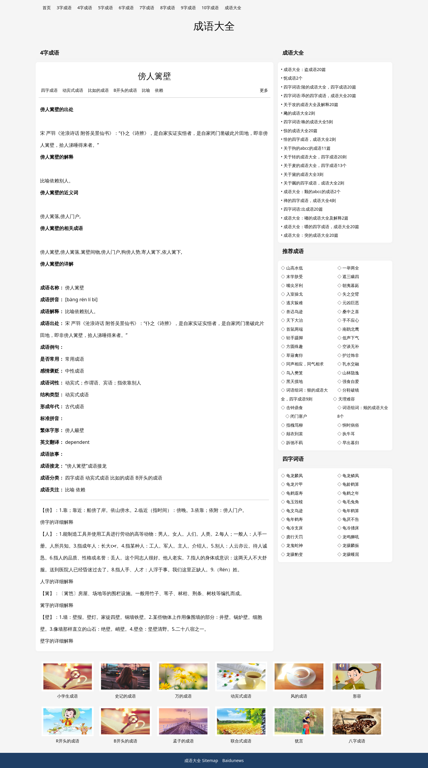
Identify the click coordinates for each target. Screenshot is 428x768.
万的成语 (183, 680)
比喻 (146, 90)
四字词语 (293, 458)
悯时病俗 (350, 425)
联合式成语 (241, 725)
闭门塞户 (298, 416)
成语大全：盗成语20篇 (305, 69)
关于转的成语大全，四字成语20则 (315, 157)
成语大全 (233, 7)
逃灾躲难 (294, 302)
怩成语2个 (293, 78)
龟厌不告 (350, 519)
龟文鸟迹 (294, 510)
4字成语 (84, 7)
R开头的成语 (68, 725)
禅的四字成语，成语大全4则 (310, 200)
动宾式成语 (72, 90)
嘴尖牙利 (294, 285)
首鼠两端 (294, 329)
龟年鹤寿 (294, 519)
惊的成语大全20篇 (300, 130)
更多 (264, 90)
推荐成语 (293, 251)
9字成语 (188, 7)
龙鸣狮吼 (350, 537)
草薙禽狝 (294, 355)
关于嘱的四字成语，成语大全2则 (314, 183)
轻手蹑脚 (294, 337)
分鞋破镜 (350, 390)
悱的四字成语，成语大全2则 (310, 139)
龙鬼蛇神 (294, 545)
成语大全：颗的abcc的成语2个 (312, 191)
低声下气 (350, 337)
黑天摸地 (294, 381)
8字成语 (167, 7)
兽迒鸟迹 (294, 311)
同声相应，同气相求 (305, 364)
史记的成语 (125, 680)
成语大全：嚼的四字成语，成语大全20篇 (321, 226)
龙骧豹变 (294, 554)
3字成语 (64, 7)
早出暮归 (350, 442)
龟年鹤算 (350, 510)
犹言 (299, 725)
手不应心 (350, 320)
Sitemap (210, 760)
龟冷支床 (294, 528)
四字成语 (49, 90)
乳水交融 (350, 364)
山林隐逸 (350, 373)
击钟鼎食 (294, 407)
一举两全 (350, 268)
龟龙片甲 (294, 484)
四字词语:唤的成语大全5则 (308, 121)
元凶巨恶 (350, 302)
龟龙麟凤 (294, 475)
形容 (357, 680)
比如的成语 (98, 90)
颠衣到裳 (294, 433)
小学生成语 (68, 680)
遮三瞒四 (350, 276)
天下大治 (294, 320)
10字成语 (210, 7)
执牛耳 (348, 433)
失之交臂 (350, 294)
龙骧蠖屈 (350, 554)
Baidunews (233, 760)
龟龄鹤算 (350, 484)
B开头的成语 (125, 90)
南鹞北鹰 (350, 329)
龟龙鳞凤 (350, 475)
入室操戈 (294, 294)
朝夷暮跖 (350, 285)
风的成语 (299, 680)
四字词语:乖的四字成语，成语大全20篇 (320, 95)
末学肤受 (294, 276)
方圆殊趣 (294, 346)
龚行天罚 (294, 537)
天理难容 (346, 399)
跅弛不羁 (294, 442)
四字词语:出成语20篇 (303, 209)
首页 (47, 7)
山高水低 (294, 268)
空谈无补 (350, 346)
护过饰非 (350, 355)
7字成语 (146, 7)
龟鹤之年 (350, 493)
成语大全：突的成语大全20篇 (311, 235)
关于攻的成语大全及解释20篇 (311, 104)
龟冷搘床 (350, 528)
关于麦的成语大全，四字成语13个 (315, 165)
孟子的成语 (183, 725)
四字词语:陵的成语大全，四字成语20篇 (320, 87)
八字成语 (357, 725)
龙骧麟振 (350, 545)
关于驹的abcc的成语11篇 (307, 148)
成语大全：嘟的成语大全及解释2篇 (316, 218)
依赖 (159, 90)
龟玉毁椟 (294, 501)
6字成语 (126, 7)
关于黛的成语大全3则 (303, 174)
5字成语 (105, 7)
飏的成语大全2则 (299, 113)
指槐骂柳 (294, 425)
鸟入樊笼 (294, 373)
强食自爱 (350, 381)
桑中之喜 (350, 311)
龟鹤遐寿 (294, 493)
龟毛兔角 (350, 501)
